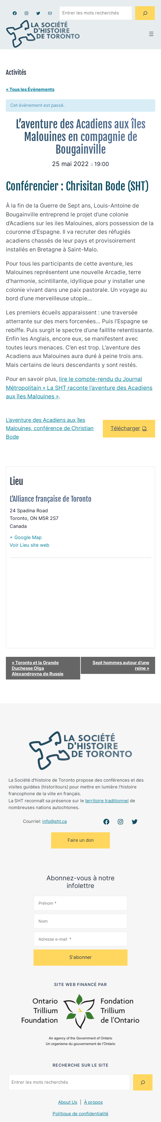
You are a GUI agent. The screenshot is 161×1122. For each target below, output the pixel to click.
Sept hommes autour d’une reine (121, 665)
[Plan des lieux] (80, 606)
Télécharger (125, 428)
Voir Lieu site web (29, 545)
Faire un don (81, 840)
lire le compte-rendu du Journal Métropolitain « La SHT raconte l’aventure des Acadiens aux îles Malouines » (79, 388)
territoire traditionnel (107, 800)
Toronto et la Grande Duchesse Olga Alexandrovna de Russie (37, 668)
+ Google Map (26, 537)
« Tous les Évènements (30, 89)
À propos (93, 1102)
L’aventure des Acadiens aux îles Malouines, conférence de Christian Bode (50, 428)
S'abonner (80, 957)
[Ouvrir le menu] (151, 33)
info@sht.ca (54, 821)
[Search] (145, 13)
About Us (67, 1102)
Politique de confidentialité (80, 1113)
